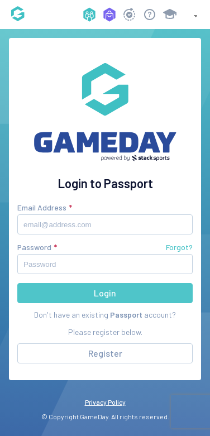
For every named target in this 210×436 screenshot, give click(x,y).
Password (34, 247)
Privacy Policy (105, 402)
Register (105, 353)
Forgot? (179, 247)
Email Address (41, 207)
